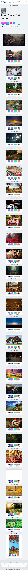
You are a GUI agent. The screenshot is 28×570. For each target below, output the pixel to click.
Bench (17, 5)
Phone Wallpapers (13, 26)
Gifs (17, 26)
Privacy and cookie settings (21, 566)
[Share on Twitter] (8, 23)
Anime (14, 533)
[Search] (26, 1)
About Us (2, 564)
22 (15, 111)
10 (15, 161)
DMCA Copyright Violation (12, 566)
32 (15, 77)
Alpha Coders (3, 1)
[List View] (5, 24)
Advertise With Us (5, 566)
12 (15, 312)
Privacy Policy (9, 564)
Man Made (13, 5)
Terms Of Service (15, 564)
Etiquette (25, 564)
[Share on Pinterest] (11, 23)
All (2, 26)
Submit (5, 2)
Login (13, 2)
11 (15, 210)
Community (10, 2)
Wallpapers (5, 26)
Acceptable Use (21, 564)
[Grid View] (3, 24)
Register (16, 2)
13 (15, 127)
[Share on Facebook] (14, 23)
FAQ (5, 564)
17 (15, 94)
